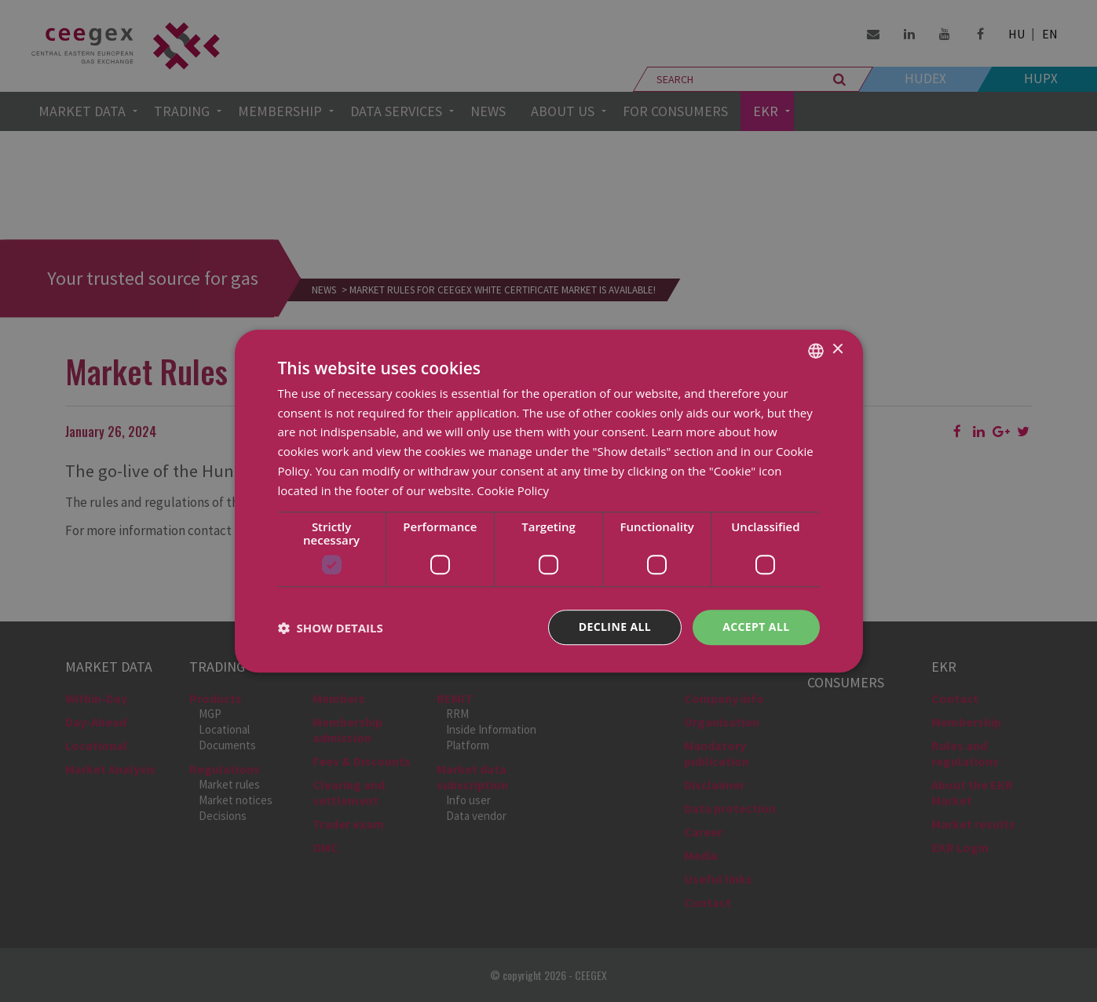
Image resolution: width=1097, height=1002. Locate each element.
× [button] (837, 349)
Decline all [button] (615, 627)
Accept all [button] (755, 627)
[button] (330, 628)
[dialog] (548, 501)
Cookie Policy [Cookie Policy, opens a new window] (513, 490)
